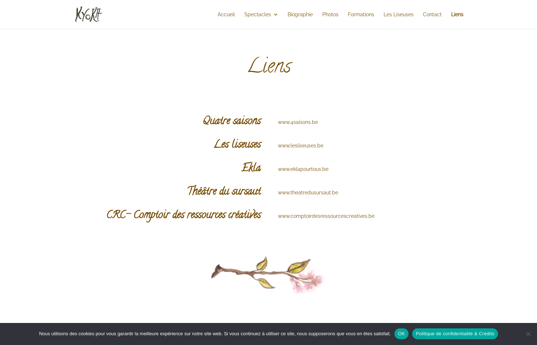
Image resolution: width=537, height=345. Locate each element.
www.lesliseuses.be (300, 145)
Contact (432, 14)
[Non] (528, 333)
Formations (361, 14)
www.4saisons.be (298, 122)
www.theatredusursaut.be (308, 192)
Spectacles (257, 14)
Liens (457, 14)
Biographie (300, 14)
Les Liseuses (399, 14)
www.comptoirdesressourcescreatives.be (326, 216)
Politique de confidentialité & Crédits (455, 333)
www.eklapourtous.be (303, 169)
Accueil (226, 14)
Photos (330, 14)
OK (401, 333)
